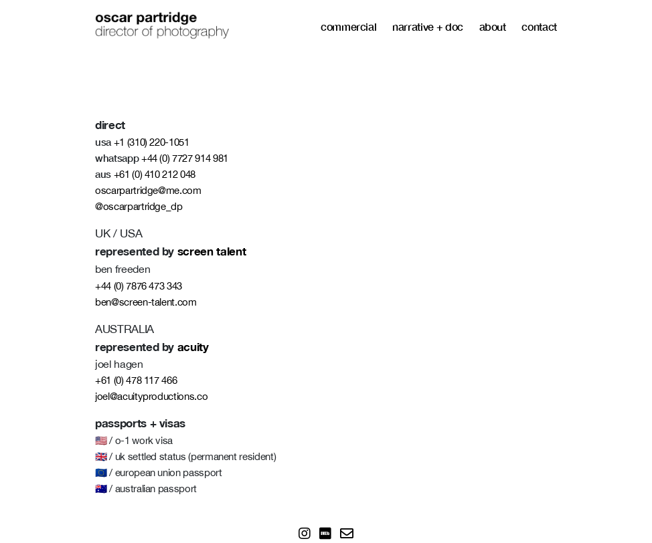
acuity (193, 347)
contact (539, 26)
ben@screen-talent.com (146, 302)
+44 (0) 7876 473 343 (138, 286)
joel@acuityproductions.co (151, 396)
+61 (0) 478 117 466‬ (136, 380)
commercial (349, 26)
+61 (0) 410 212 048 (154, 174)
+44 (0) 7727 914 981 (184, 158)
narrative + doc (427, 26)
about (492, 26)
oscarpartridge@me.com (148, 190)
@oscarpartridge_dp (139, 206)
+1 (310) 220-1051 (151, 142)
